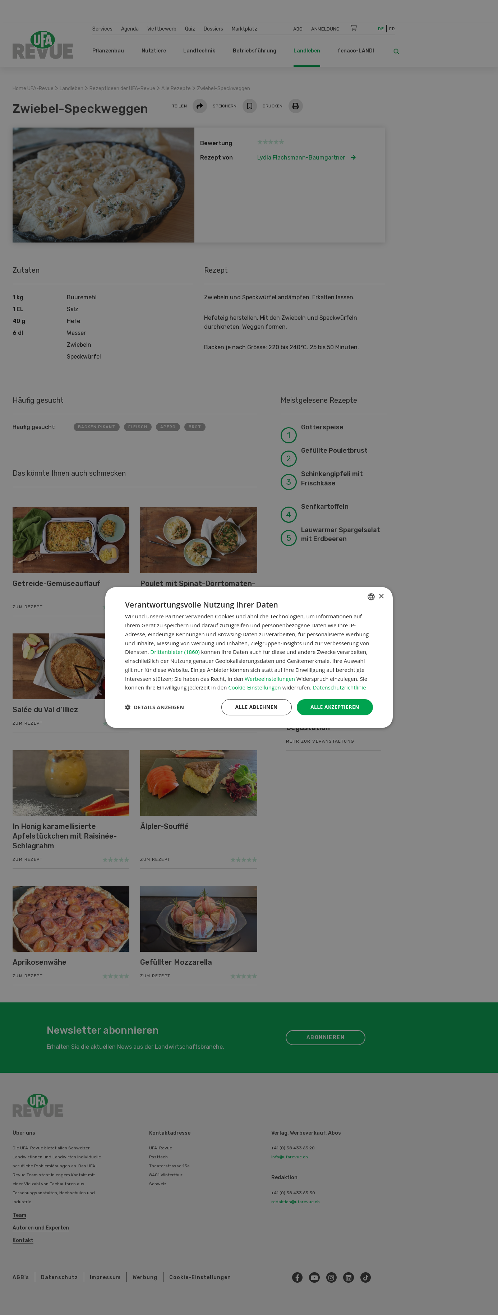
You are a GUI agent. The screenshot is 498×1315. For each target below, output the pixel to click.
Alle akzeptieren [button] (334, 706)
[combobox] (371, 596)
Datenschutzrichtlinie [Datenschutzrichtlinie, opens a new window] (339, 687)
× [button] (381, 596)
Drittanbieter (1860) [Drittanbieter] (174, 651)
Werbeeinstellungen (270, 678)
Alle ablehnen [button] (256, 706)
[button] (154, 707)
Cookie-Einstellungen (254, 687)
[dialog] (249, 657)
